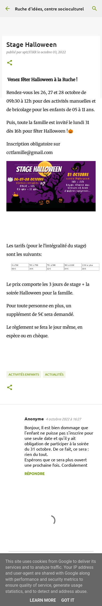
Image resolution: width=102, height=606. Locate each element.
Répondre (34, 473)
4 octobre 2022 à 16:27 (63, 419)
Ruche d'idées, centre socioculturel (49, 9)
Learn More (43, 600)
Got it (67, 600)
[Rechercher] (94, 8)
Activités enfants (24, 374)
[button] (9, 63)
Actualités (54, 374)
